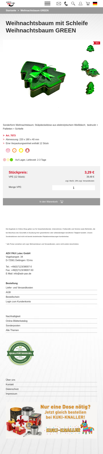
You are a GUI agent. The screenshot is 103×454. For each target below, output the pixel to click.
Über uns (10, 380)
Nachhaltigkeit (13, 316)
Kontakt (10, 384)
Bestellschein (12, 297)
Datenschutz (12, 389)
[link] (59, 3)
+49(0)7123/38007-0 (21, 266)
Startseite (11, 10)
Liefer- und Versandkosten (19, 287)
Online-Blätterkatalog (16, 321)
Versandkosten (88, 181)
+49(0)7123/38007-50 (22, 270)
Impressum (11, 393)
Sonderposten (13, 325)
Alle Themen (12, 330)
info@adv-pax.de (22, 273)
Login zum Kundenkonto (18, 301)
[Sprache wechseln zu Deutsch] (95, 3)
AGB (8, 292)
